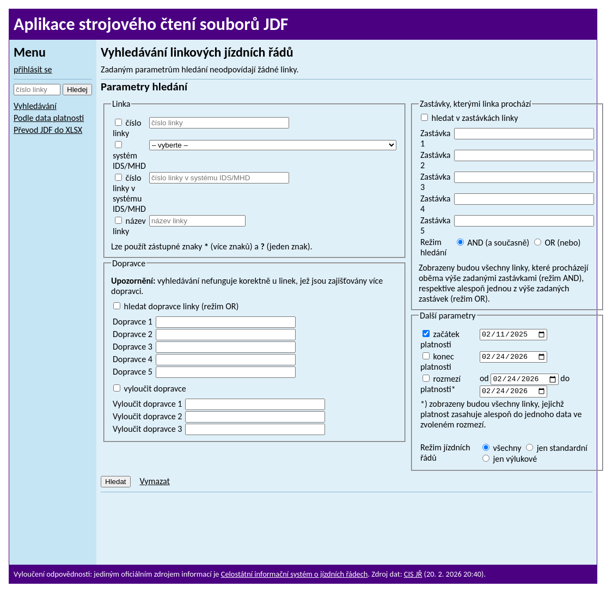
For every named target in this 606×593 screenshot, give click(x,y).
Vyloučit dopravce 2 (147, 416)
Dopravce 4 (132, 359)
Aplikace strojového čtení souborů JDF (151, 24)
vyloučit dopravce (149, 388)
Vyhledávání (35, 106)
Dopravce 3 (132, 346)
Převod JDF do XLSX (48, 130)
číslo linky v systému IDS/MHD (129, 193)
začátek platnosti (440, 339)
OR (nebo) (557, 242)
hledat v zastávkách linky (469, 118)
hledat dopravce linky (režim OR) (175, 306)
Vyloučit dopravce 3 (147, 429)
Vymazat (154, 483)
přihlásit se (33, 69)
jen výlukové (509, 460)
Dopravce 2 (132, 334)
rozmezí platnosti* (440, 384)
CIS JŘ (413, 574)
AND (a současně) (493, 242)
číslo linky (127, 128)
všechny (502, 449)
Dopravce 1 (132, 321)
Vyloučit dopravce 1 (147, 404)
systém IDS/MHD (129, 156)
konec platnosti (437, 361)
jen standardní (556, 449)
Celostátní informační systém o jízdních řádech (294, 574)
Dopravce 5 (132, 371)
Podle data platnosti (49, 118)
